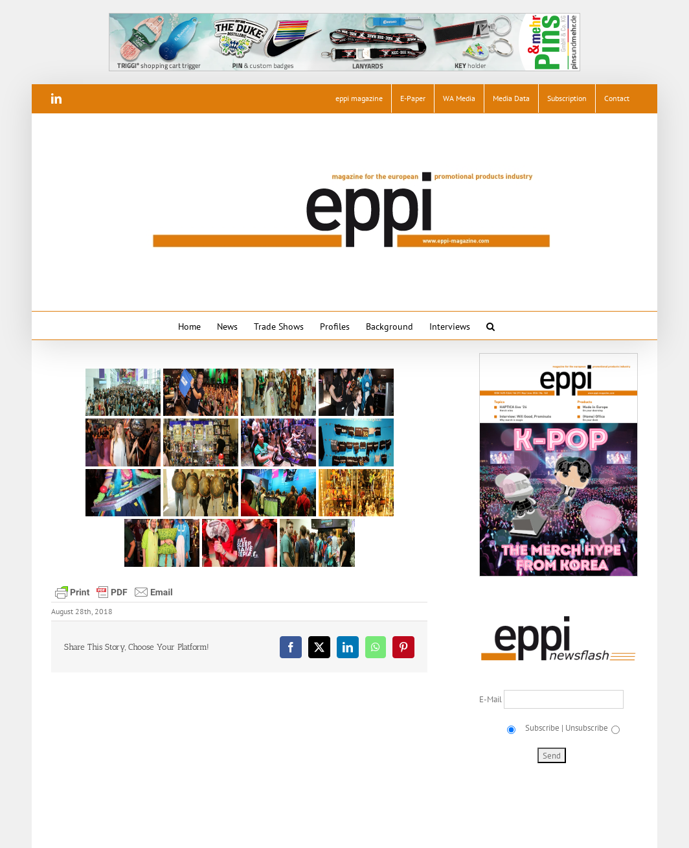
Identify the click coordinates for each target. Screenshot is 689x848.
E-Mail (491, 699)
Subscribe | (543, 727)
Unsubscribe (586, 727)
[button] (490, 325)
